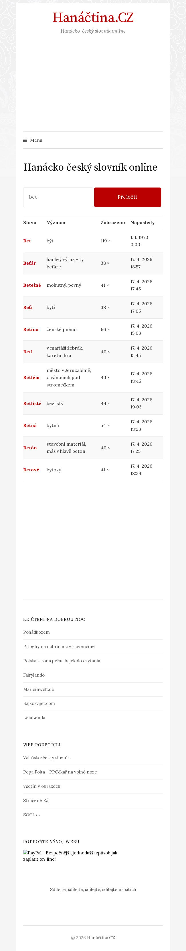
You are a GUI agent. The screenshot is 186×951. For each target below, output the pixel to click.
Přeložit (128, 197)
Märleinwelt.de (38, 689)
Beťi (28, 307)
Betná (30, 425)
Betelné (32, 285)
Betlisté (32, 403)
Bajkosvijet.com (39, 703)
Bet (27, 241)
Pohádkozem (36, 632)
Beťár (29, 263)
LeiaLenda (34, 717)
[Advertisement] (93, 89)
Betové (31, 469)
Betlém (31, 377)
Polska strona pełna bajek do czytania (61, 660)
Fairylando (34, 675)
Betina (30, 329)
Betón (30, 447)
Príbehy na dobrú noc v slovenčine (59, 646)
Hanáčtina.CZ (92, 18)
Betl (28, 351)
